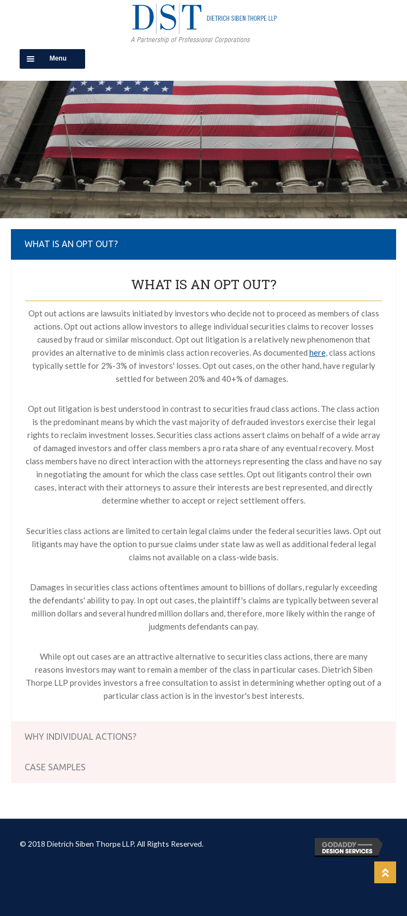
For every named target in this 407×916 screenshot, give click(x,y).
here (317, 352)
